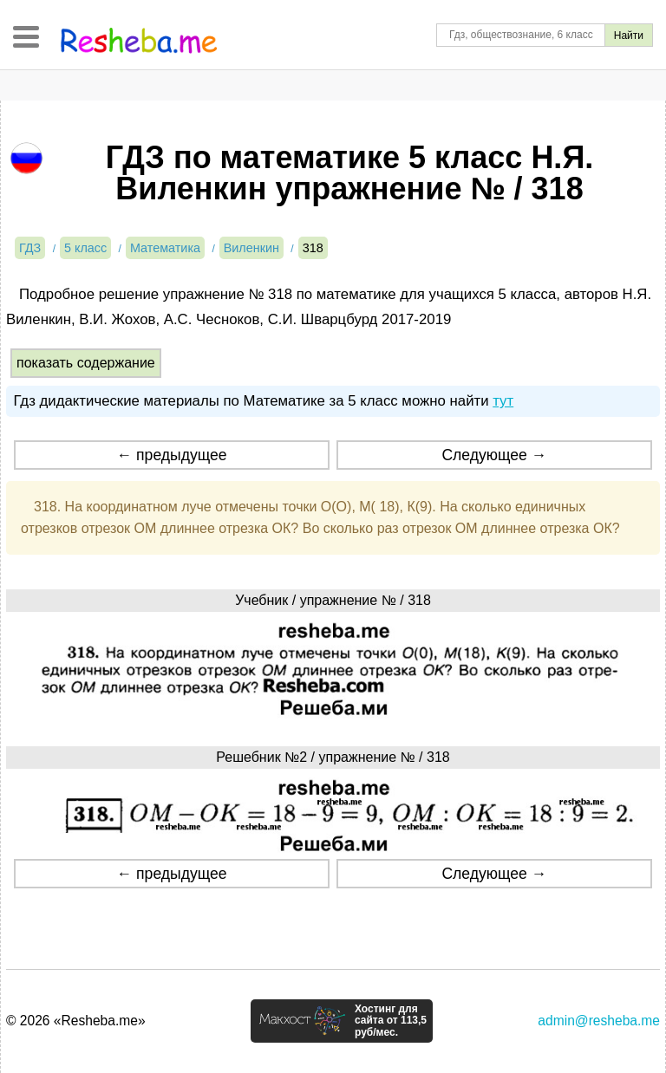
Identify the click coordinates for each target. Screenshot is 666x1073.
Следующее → (493, 455)
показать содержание (85, 362)
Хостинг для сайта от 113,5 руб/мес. (391, 1021)
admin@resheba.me (599, 1020)
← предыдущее (172, 455)
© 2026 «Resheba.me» (76, 1020)
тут (503, 401)
